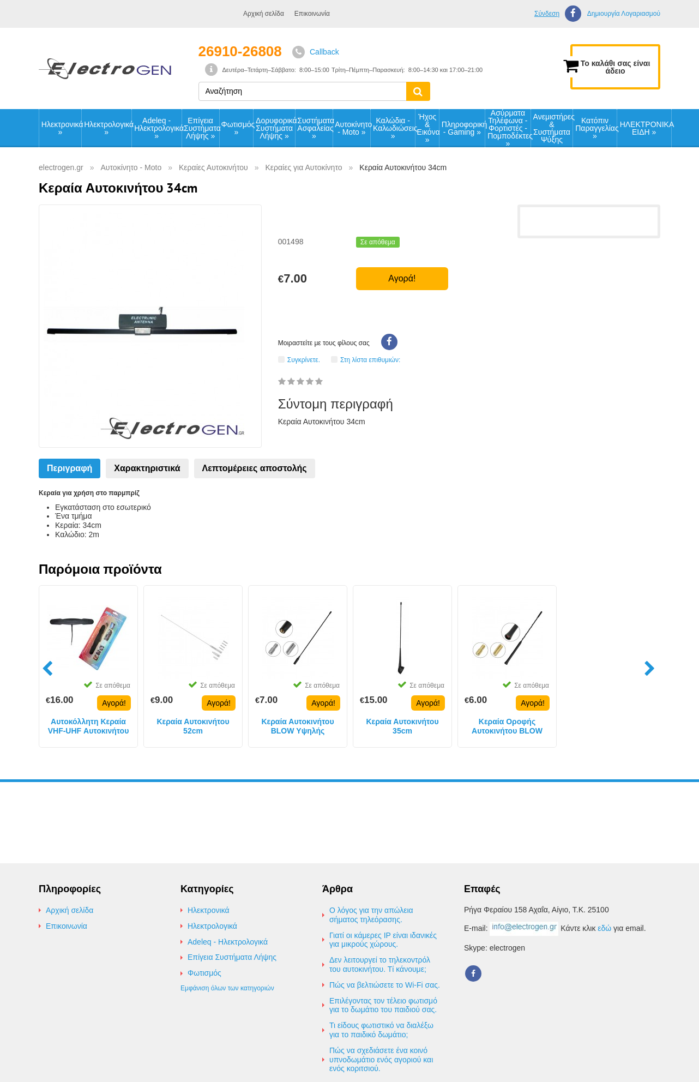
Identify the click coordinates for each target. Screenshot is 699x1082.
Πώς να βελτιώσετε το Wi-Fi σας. (384, 985)
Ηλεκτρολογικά (107, 128)
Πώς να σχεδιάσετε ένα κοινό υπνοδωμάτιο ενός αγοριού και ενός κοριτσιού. (381, 1059)
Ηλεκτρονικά (61, 128)
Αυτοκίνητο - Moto (352, 128)
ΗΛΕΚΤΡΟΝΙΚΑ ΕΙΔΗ (645, 128)
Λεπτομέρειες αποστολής (254, 468)
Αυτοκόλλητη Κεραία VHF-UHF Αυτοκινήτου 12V (88, 726)
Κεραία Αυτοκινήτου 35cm (402, 726)
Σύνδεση (546, 13)
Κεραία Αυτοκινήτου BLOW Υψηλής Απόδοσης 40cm (297, 726)
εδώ (604, 928)
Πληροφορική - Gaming (463, 128)
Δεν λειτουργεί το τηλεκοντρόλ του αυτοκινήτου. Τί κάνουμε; (379, 964)
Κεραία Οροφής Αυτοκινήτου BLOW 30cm (507, 726)
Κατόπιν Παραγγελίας (596, 128)
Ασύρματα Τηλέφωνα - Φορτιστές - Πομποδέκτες (509, 128)
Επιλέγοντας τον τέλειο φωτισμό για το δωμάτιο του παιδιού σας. (383, 1005)
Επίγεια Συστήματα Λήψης (201, 128)
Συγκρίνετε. (303, 359)
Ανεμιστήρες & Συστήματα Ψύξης (553, 128)
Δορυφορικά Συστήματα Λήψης (275, 128)
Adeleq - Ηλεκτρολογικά (157, 128)
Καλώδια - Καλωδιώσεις (394, 128)
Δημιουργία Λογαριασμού (623, 13)
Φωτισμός (237, 128)
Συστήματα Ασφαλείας (314, 128)
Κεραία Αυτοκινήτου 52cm (192, 726)
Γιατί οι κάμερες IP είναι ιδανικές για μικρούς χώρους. (383, 940)
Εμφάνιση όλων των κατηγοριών (227, 988)
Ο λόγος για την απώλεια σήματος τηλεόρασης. (371, 915)
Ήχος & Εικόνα (428, 128)
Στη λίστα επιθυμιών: (370, 359)
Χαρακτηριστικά (147, 468)
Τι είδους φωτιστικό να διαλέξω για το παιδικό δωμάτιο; (381, 1030)
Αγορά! (401, 278)
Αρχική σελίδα (263, 13)
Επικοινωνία (312, 13)
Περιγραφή (69, 468)
